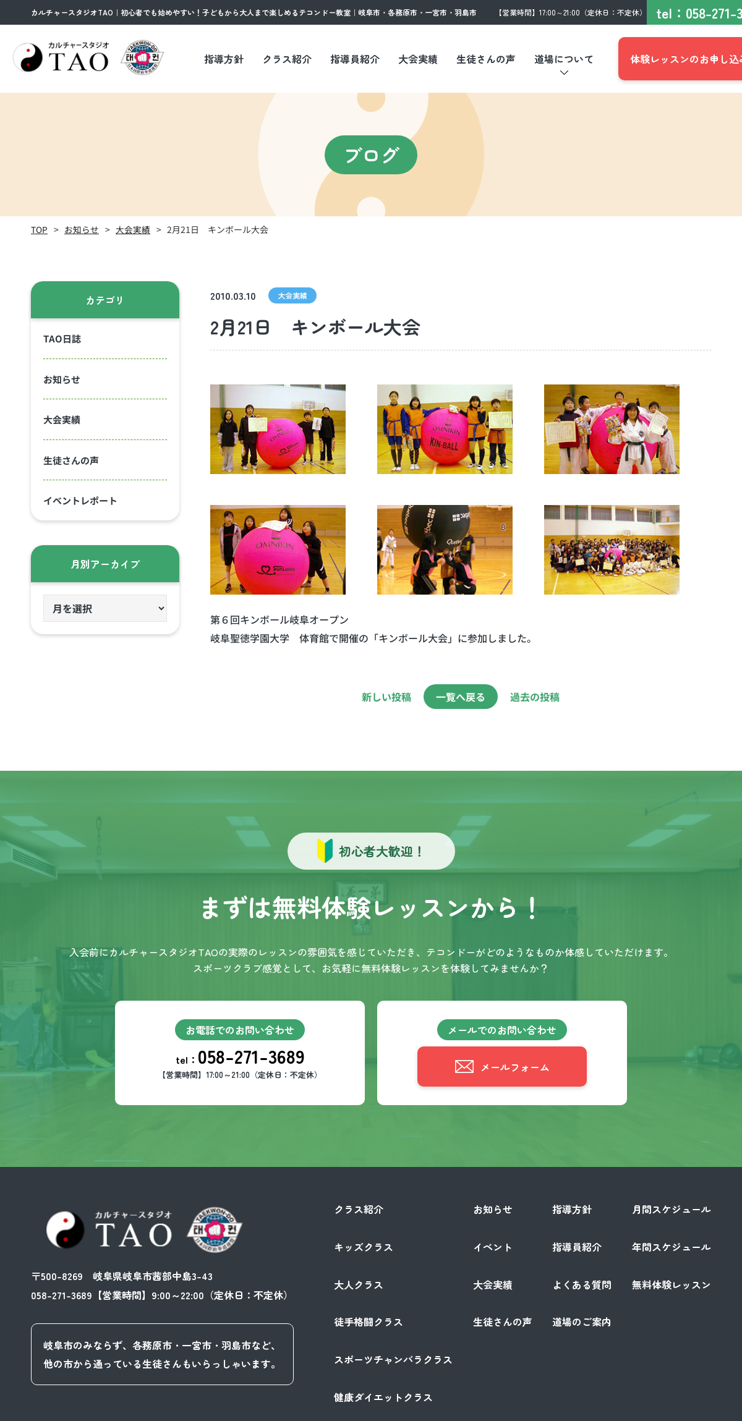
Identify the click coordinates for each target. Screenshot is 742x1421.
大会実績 (133, 229)
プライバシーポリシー (583, 1407)
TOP (39, 229)
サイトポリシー (676, 1407)
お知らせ (81, 229)
